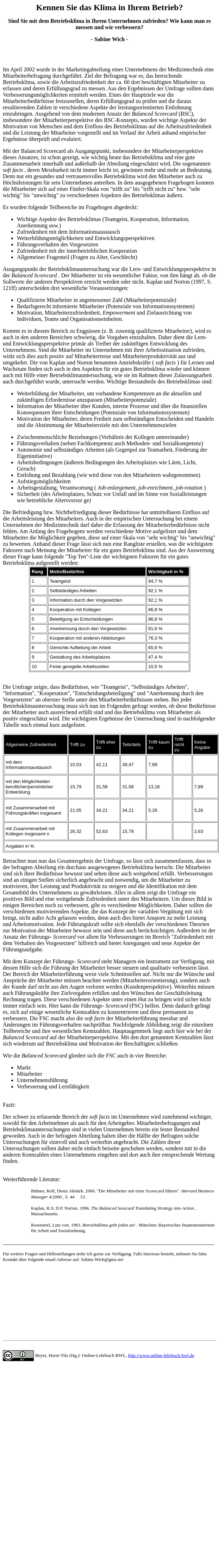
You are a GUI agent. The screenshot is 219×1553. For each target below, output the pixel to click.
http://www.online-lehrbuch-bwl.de (161, 1355)
